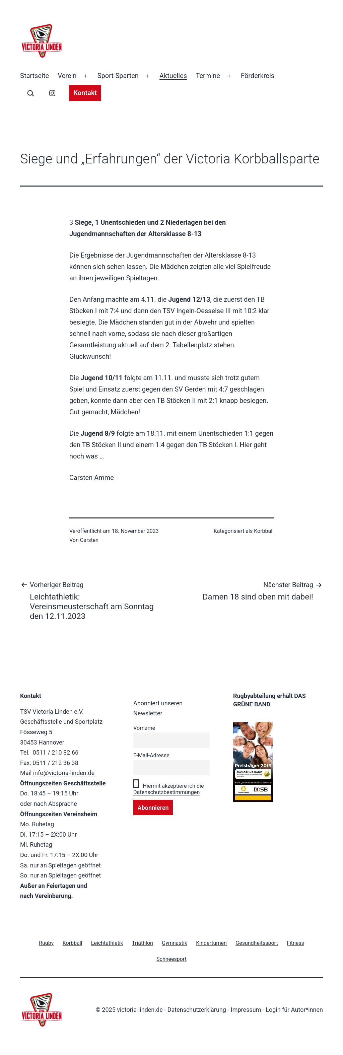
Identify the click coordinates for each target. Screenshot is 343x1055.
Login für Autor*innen (294, 1009)
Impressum (246, 1009)
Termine (208, 76)
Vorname (144, 728)
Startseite (34, 76)
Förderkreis (257, 76)
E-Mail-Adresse (151, 755)
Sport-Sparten (118, 76)
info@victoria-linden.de (64, 772)
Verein (67, 76)
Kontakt (85, 93)
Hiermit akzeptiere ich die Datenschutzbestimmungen (168, 789)
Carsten (89, 540)
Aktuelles (173, 76)
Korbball (264, 531)
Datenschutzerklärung (196, 1009)
